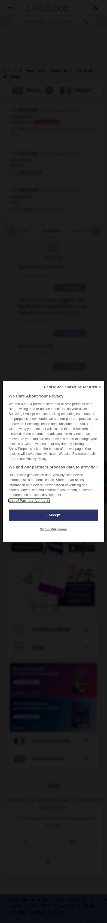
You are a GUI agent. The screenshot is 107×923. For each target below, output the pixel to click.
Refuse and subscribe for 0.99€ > (72, 387)
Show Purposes (53, 529)
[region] (53, 461)
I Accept (54, 515)
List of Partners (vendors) (29, 501)
